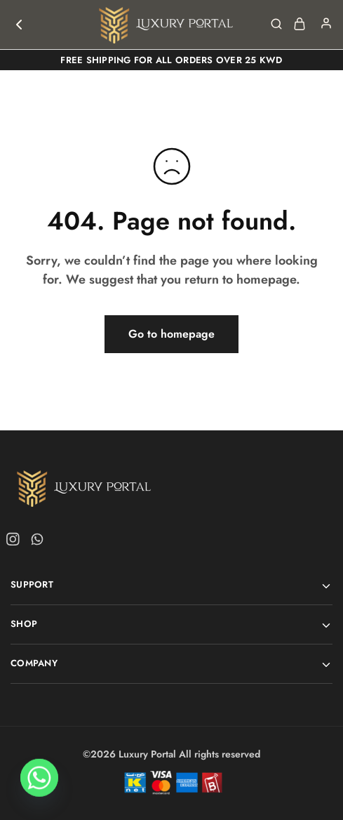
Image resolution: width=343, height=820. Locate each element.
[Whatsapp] (39, 783)
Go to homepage (171, 334)
